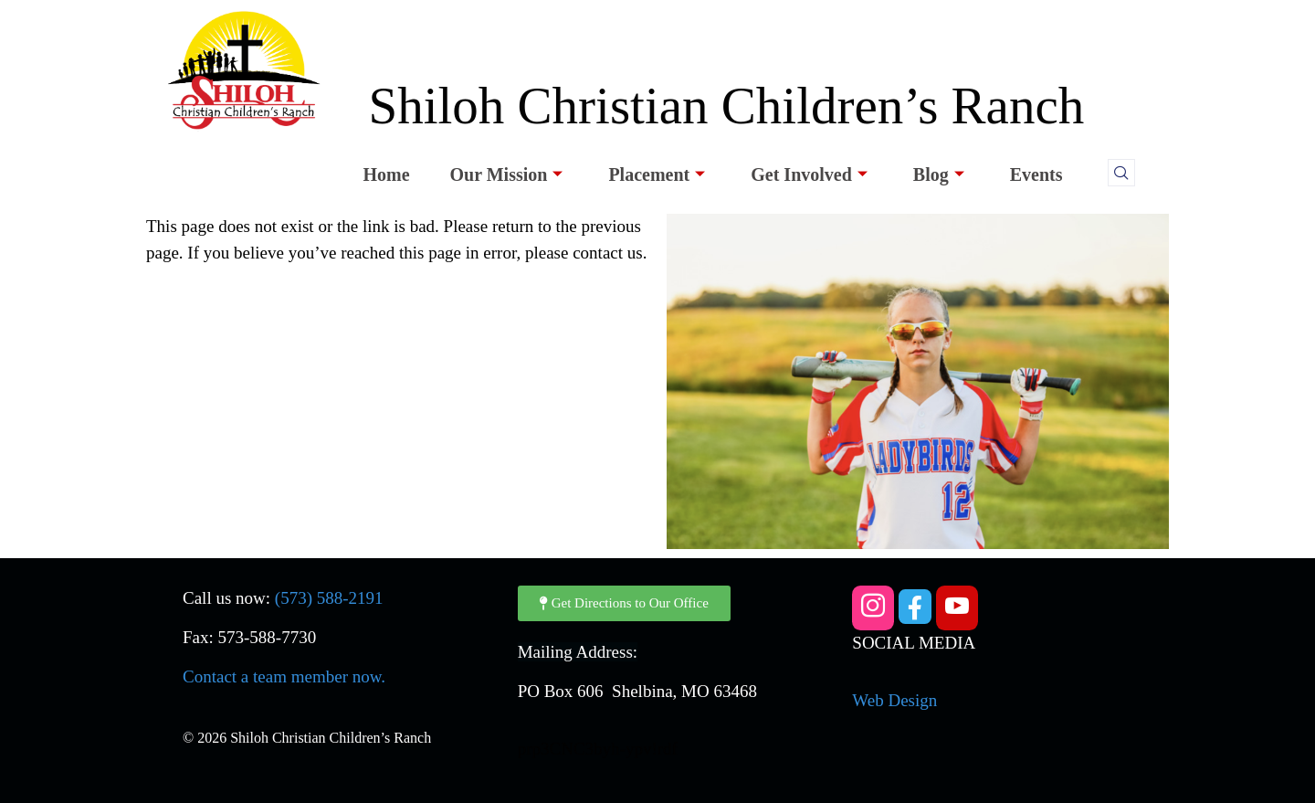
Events (1036, 174)
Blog (938, 174)
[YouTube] (957, 608)
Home (386, 174)
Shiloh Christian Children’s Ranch (726, 105)
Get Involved (809, 174)
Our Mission (506, 174)
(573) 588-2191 (329, 598)
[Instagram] (873, 608)
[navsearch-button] (1121, 172)
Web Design (894, 700)
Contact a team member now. (284, 676)
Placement (656, 174)
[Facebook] (915, 607)
